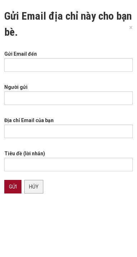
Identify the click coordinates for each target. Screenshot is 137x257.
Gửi (13, 187)
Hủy (34, 187)
